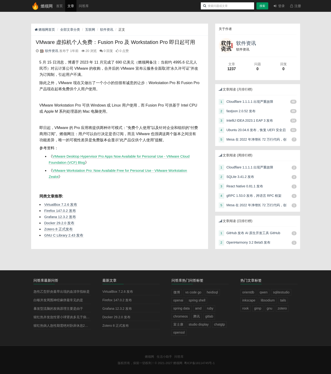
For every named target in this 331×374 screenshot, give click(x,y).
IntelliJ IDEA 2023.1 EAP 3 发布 (249, 120)
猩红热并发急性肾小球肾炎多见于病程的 (63, 317)
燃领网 (149, 356)
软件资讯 (106, 29)
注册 (295, 6)
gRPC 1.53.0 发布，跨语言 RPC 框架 (253, 196)
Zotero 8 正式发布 (58, 229)
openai (178, 300)
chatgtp (219, 324)
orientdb (248, 292)
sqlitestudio (281, 292)
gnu (269, 308)
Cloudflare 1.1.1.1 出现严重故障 (249, 101)
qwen (264, 292)
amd (198, 308)
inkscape (248, 300)
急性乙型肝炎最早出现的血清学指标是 (62, 291)
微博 (176, 292)
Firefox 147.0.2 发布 (60, 211)
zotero (282, 308)
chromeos (180, 316)
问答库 (84, 6)
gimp (257, 308)
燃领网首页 (45, 29)
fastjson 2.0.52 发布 (241, 111)
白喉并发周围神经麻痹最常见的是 (58, 300)
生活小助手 (164, 356)
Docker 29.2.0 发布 (59, 223)
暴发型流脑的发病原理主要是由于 (58, 308)
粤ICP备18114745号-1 (199, 363)
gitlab (209, 316)
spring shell (197, 300)
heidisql (212, 292)
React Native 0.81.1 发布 (244, 186)
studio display (199, 324)
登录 (279, 6)
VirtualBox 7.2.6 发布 (60, 204)
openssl (179, 332)
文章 (70, 6)
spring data (181, 308)
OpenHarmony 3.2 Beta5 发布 (248, 242)
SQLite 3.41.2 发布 (240, 177)
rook (245, 308)
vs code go (193, 292)
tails (283, 300)
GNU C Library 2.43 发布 (64, 235)
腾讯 (196, 316)
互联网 (90, 29)
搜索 (262, 6)
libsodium (268, 300)
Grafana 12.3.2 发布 (60, 217)
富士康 (178, 324)
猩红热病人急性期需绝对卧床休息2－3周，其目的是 (72, 325)
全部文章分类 (70, 29)
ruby (210, 308)
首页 (59, 6)
